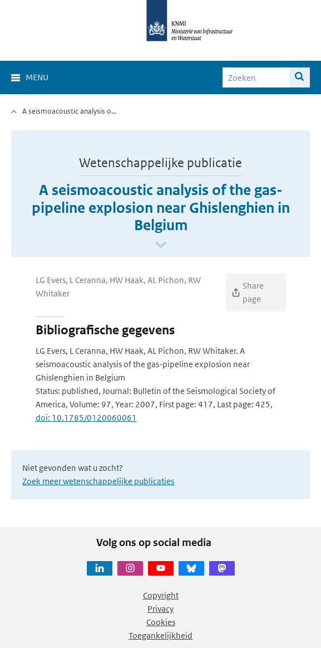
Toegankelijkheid (160, 635)
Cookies (160, 622)
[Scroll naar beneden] (160, 245)
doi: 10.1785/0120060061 (86, 417)
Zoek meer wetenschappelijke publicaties (98, 481)
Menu (37, 77)
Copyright (161, 595)
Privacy (160, 608)
